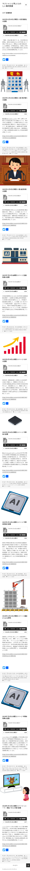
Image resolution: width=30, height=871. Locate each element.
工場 (22, 858)
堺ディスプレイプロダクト (15, 858)
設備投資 (19, 66)
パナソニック (22, 328)
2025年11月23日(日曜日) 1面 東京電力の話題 (14, 99)
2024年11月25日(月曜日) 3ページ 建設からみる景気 (14, 617)
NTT (15, 303)
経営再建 (14, 860)
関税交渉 (21, 329)
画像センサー (22, 769)
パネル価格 (23, 857)
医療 (6, 66)
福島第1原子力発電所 (16, 152)
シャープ (4, 826)
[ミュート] (20, 32)
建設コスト (23, 676)
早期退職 (25, 858)
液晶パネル (9, 860)
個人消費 (4, 410)
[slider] (12, 32)
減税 (24, 236)
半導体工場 (9, 575)
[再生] (5, 32)
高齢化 (17, 679)
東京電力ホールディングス (9, 118)
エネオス (17, 328)
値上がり (8, 410)
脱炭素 (8, 770)
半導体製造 (18, 483)
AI (26, 235)
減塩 (13, 66)
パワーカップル (21, 675)
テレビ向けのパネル (16, 857)
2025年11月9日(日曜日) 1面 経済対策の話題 (14, 190)
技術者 (11, 677)
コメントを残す (10, 68)
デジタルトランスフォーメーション (10, 675)
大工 (17, 676)
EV (25, 573)
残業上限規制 (20, 677)
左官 (20, 676)
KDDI (11, 328)
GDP (26, 409)
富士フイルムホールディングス (10, 453)
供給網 (14, 483)
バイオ (9, 236)
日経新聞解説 (20, 65)
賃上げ (10, 412)
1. (11, 35)
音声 (5, 65)
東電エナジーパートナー (9, 150)
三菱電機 (14, 737)
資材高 (9, 679)
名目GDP (13, 410)
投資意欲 (10, 329)
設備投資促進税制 (13, 238)
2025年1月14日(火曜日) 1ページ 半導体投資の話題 (14, 523)
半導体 (16, 236)
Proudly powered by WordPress (9, 869)
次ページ (28, 865)
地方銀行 (17, 769)
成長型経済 (22, 410)
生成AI (19, 485)
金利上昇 (13, 679)
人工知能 (13, 236)
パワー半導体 (21, 767)
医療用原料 (9, 66)
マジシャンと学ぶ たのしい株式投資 (11, 4)
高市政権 (21, 238)
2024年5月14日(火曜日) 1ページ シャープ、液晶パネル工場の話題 (14, 807)
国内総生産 (17, 410)
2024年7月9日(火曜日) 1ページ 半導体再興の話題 (14, 717)
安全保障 (20, 236)
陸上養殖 (23, 66)
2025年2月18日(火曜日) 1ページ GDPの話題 (14, 360)
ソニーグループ (6, 737)
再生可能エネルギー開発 (14, 149)
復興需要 (8, 677)
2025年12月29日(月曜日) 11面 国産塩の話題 (14, 20)
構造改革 (4, 860)
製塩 (16, 66)
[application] (15, 32)
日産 (13, 329)
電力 (15, 770)
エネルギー (4, 236)
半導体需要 (14, 575)
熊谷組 (15, 646)
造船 (18, 238)
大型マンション (12, 676)
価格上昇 (7, 676)
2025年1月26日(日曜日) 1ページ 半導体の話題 (14, 433)
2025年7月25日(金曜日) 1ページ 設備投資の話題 (14, 276)
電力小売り (6, 153)
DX (26, 673)
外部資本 (22, 149)
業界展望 (15, 677)
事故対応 (7, 149)
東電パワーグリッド (19, 150)
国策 (13, 769)
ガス (10, 767)
